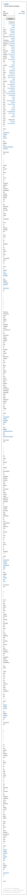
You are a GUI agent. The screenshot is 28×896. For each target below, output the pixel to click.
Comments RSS (16, 892)
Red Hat (12, 86)
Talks (13, 99)
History (13, 57)
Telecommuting (11, 100)
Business (12, 29)
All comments (11, 123)
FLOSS (5, 563)
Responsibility (11, 88)
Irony (13, 61)
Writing (13, 116)
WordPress (16, 888)
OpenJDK (12, 81)
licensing (5, 148)
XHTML (21, 890)
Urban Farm (12, 113)
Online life (12, 74)
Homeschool (11, 59)
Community (6, 132)
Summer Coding (10, 93)
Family (13, 48)
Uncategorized (11, 111)
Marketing (12, 70)
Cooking (12, 38)
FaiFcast (5, 284)
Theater (13, 102)
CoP (4, 576)
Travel (13, 107)
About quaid (21, 13)
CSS (4, 892)
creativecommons (7, 431)
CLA (4, 145)
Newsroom (12, 72)
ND (4, 434)
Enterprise (12, 45)
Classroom (12, 34)
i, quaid (6, 4)
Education (12, 43)
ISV (14, 63)
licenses (5, 715)
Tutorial (13, 109)
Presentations (11, 84)
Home (4, 881)
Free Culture (11, 54)
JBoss (13, 65)
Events (5, 704)
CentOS (13, 32)
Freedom (5, 275)
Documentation (11, 41)
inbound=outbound (8, 146)
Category (12, 31)
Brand (13, 27)
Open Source (11, 75)
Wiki (14, 115)
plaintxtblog (6, 890)
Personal (12, 82)
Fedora (5, 134)
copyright (5, 282)
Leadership (6, 565)
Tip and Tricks (11, 104)
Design (13, 40)
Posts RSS (8, 892)
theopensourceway (8, 436)
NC (4, 433)
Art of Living (12, 23)
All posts (12, 121)
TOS (13, 106)
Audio (13, 25)
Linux (13, 68)
